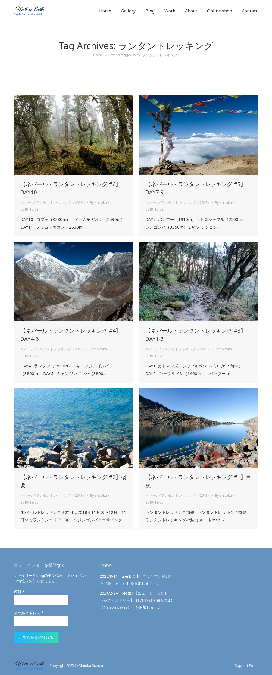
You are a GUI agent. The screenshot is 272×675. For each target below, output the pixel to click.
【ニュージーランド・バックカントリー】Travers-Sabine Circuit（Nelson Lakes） (136, 600)
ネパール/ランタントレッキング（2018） (53, 202)
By (98, 202)
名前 (19, 591)
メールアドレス (28, 612)
